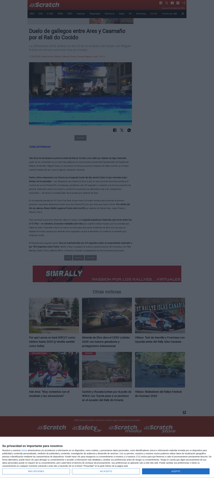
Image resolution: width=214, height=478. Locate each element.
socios (24, 450)
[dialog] (107, 457)
